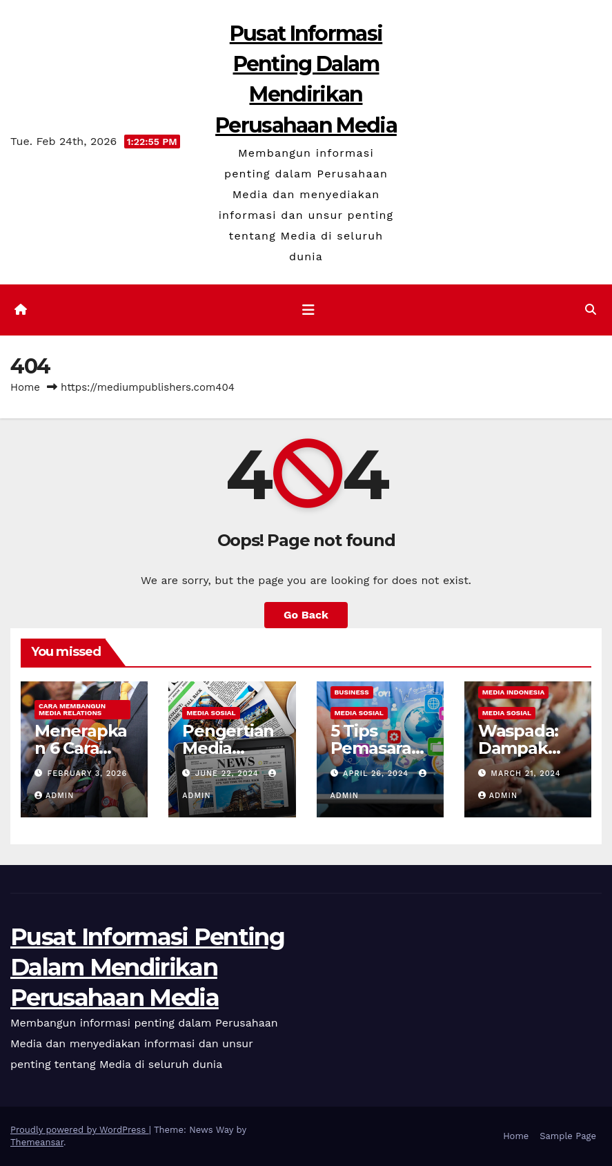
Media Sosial (210, 713)
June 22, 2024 (228, 773)
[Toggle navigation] (308, 310)
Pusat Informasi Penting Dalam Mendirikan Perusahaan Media (147, 967)
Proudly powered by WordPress (79, 1130)
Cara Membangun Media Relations (72, 709)
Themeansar (36, 1142)
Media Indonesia (513, 692)
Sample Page (568, 1136)
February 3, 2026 (88, 773)
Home (25, 387)
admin (54, 795)
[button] (590, 309)
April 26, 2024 (377, 773)
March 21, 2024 (525, 773)
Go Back (306, 614)
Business (352, 692)
